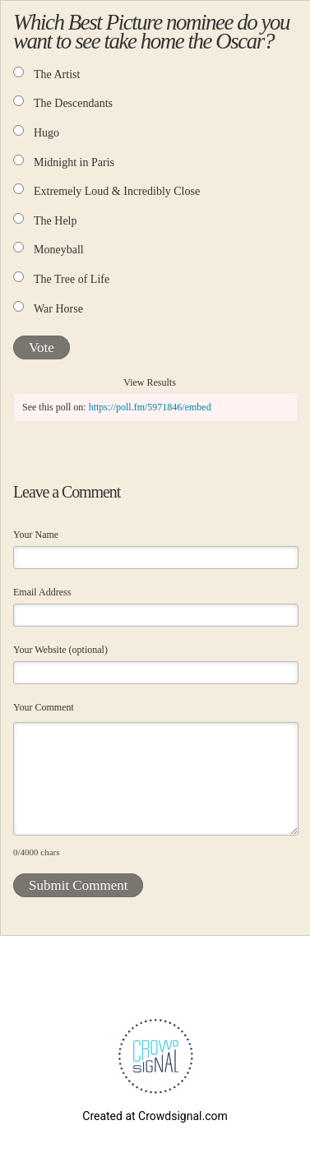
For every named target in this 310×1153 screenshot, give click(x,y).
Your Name (35, 534)
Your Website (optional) (60, 649)
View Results (149, 382)
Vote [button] (41, 347)
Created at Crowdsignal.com (154, 1116)
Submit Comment (78, 885)
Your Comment (43, 707)
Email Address (42, 592)
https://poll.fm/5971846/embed (150, 407)
